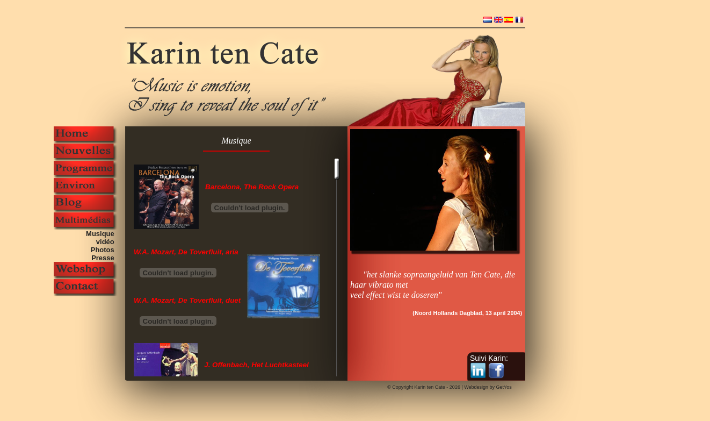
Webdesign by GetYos (488, 387)
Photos (104, 250)
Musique (102, 234)
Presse (104, 258)
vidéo (107, 242)
